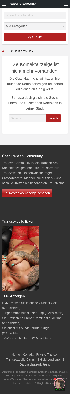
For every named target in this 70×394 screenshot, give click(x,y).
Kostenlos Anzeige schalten (29, 193)
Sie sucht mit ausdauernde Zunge (25, 328)
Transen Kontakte (22, 4)
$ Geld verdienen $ (50, 359)
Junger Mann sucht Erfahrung (23, 313)
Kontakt (28, 354)
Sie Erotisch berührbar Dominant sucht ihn (32, 318)
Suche (35, 37)
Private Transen (47, 354)
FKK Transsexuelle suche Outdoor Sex (29, 303)
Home (16, 354)
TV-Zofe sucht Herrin (16, 338)
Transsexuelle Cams (20, 359)
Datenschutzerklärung (35, 364)
